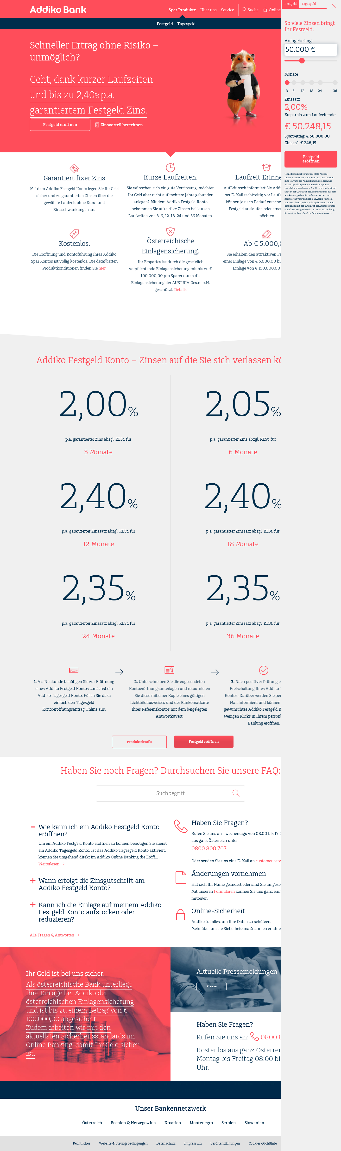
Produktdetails (139, 742)
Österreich (92, 1123)
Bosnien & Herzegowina (133, 1123)
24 (320, 91)
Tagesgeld (186, 24)
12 (302, 91)
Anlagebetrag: (310, 47)
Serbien (228, 1123)
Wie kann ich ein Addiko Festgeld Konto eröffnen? (98, 831)
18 (311, 91)
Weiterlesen (48, 864)
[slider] (302, 60)
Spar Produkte (182, 10)
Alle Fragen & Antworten (52, 935)
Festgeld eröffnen (204, 741)
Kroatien (172, 1123)
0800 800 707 (209, 848)
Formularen (224, 891)
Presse (212, 986)
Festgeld (165, 24)
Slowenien (254, 1123)
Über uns (208, 10)
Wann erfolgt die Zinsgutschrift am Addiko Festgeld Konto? (91, 885)
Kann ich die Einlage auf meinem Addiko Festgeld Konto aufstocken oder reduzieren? (99, 912)
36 (335, 91)
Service (227, 10)
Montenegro (201, 1123)
